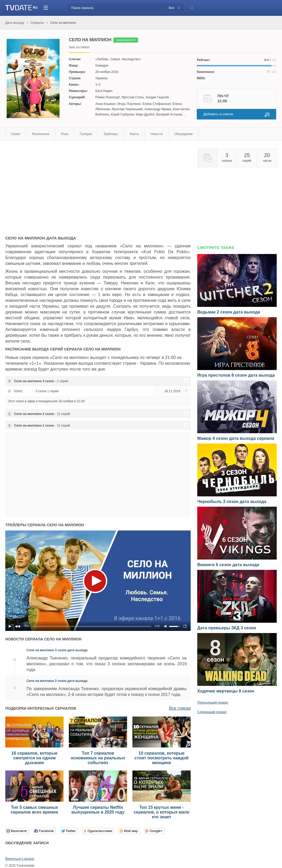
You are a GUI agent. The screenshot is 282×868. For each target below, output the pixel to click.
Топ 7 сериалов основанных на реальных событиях (98, 758)
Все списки (180, 708)
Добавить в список (218, 114)
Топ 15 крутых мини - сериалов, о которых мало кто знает (162, 812)
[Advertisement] (49, 186)
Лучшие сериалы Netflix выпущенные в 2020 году (97, 809)
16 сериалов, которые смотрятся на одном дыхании (34, 758)
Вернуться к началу (19, 859)
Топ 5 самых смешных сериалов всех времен (34, 809)
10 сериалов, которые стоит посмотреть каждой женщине (162, 758)
